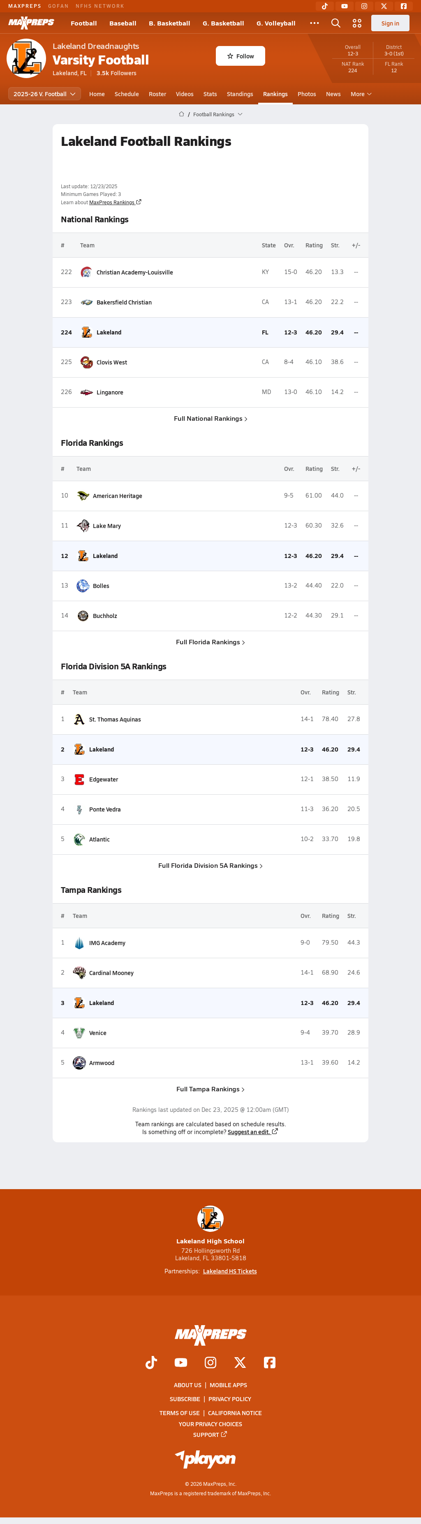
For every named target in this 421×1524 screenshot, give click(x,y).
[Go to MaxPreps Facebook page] (269, 1363)
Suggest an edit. (253, 1131)
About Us (187, 1385)
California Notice (235, 1413)
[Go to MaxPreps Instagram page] (210, 1363)
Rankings (275, 94)
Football (84, 23)
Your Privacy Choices (210, 1424)
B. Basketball (169, 23)
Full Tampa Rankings (210, 1088)
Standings (240, 94)
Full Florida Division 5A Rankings (210, 865)
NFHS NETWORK (100, 5)
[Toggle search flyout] (336, 23)
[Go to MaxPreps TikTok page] (151, 1363)
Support (210, 1434)
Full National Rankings (211, 418)
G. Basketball (223, 23)
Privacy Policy (229, 1399)
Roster (157, 94)
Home (97, 94)
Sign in (390, 23)
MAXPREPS (25, 5)
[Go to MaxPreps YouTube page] (180, 1363)
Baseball (122, 23)
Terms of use (180, 1413)
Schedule (127, 94)
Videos (185, 94)
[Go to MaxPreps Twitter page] (240, 1363)
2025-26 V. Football (45, 94)
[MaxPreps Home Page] (181, 114)
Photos (307, 94)
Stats (210, 94)
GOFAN (58, 5)
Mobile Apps (228, 1385)
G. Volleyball (276, 23)
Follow (240, 56)
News (333, 94)
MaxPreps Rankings (115, 202)
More (360, 94)
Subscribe (185, 1399)
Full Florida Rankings (210, 641)
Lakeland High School (210, 1225)
